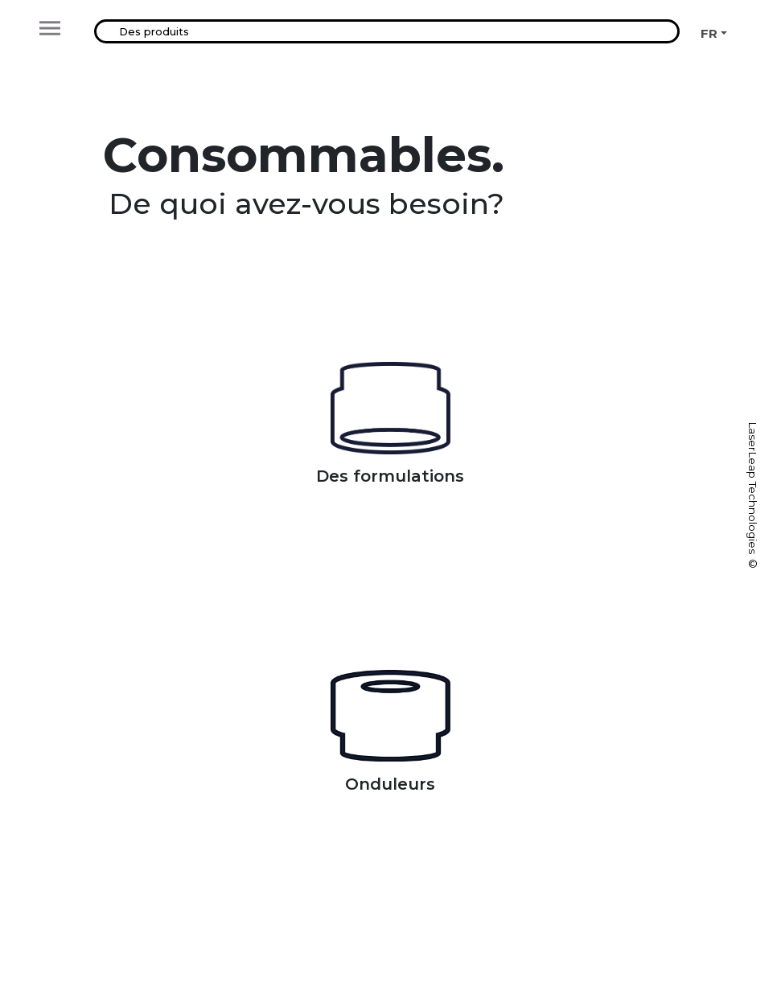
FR (709, 33)
